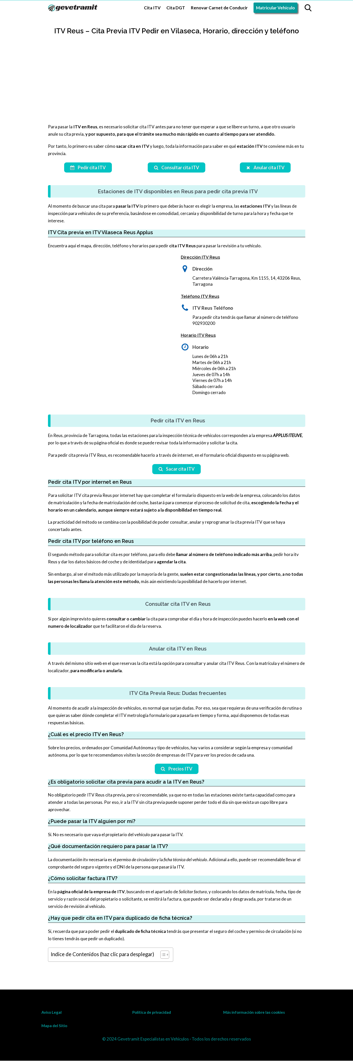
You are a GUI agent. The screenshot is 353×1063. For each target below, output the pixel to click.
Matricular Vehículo (275, 7)
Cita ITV (152, 7)
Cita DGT (175, 7)
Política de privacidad (151, 1014)
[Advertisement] (176, 85)
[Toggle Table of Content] (162, 956)
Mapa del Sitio (54, 1028)
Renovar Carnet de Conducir (219, 7)
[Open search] (308, 7)
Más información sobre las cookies (254, 1014)
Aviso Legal (51, 1014)
